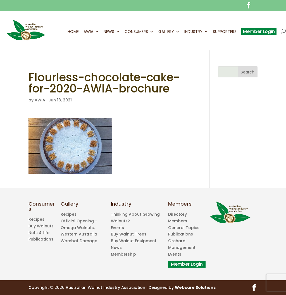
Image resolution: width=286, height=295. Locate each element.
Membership (123, 254)
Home (73, 32)
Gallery (166, 32)
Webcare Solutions (195, 287)
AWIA (88, 32)
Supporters (225, 32)
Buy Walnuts (41, 226)
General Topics (183, 227)
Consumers (136, 32)
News (109, 32)
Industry (193, 32)
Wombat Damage (79, 241)
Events (117, 227)
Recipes (36, 219)
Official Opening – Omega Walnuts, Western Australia (79, 227)
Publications (40, 239)
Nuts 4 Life (38, 232)
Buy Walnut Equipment (133, 241)
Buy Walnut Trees (128, 234)
